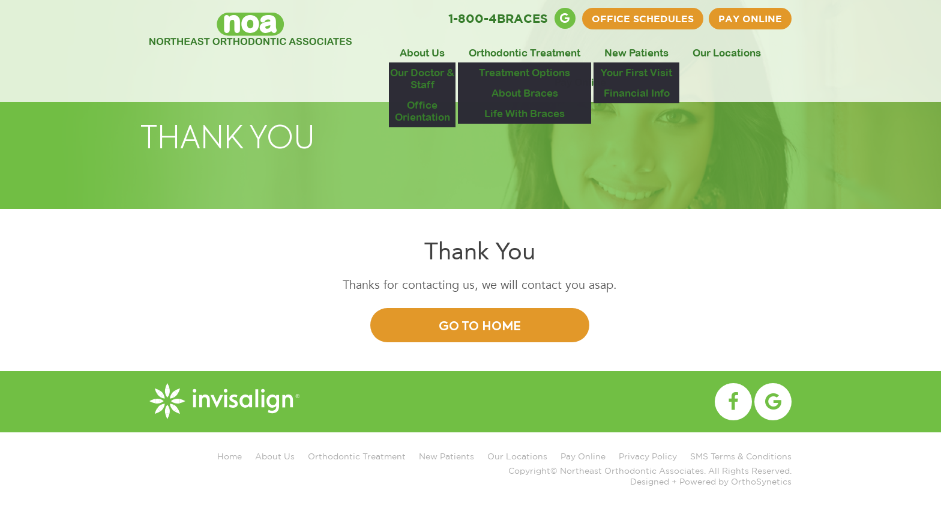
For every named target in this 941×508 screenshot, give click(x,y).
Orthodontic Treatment (524, 53)
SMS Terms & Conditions (741, 456)
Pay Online (750, 18)
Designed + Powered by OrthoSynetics (711, 481)
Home (229, 456)
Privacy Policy (648, 456)
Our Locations (727, 53)
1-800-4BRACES (498, 18)
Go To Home (480, 327)
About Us (422, 53)
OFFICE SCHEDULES (643, 18)
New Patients (636, 53)
